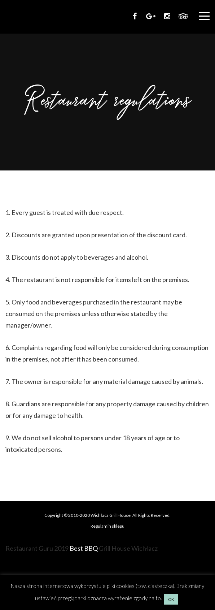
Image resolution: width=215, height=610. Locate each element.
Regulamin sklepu (107, 526)
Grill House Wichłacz (128, 548)
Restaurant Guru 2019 (37, 548)
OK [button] (171, 599)
